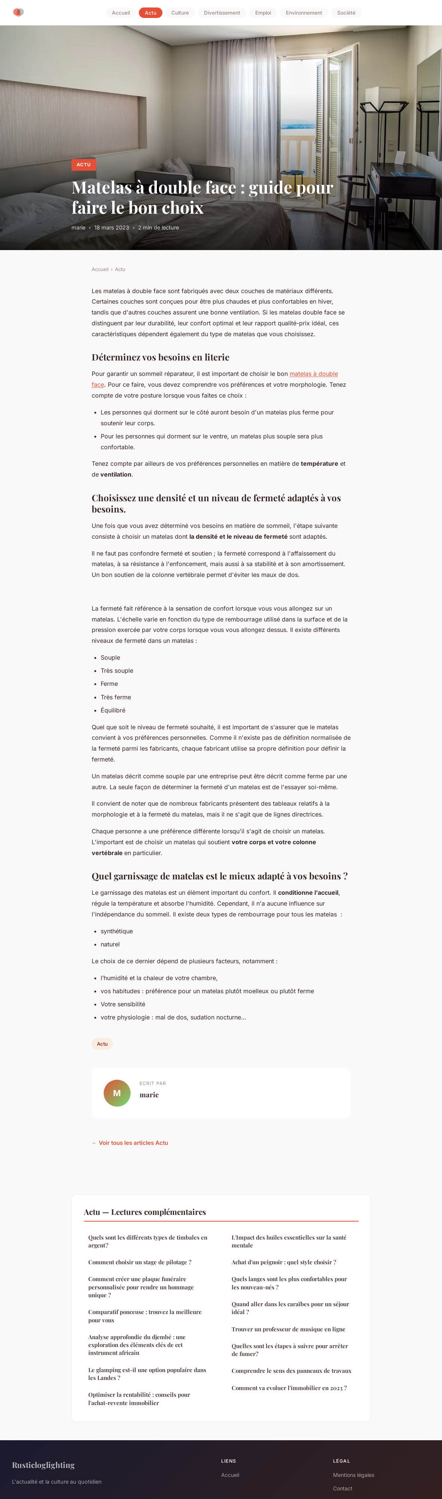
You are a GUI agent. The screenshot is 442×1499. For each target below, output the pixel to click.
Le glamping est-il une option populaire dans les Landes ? (147, 1373)
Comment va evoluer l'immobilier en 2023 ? (289, 1388)
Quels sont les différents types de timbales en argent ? (147, 1241)
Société (346, 13)
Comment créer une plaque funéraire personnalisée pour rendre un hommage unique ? (141, 1287)
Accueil (121, 13)
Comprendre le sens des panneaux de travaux (291, 1370)
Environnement (304, 13)
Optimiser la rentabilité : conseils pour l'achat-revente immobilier (139, 1398)
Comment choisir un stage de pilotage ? (139, 1262)
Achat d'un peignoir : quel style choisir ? (284, 1262)
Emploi (263, 13)
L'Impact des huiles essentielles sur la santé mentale (289, 1241)
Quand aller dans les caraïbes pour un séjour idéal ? (290, 1308)
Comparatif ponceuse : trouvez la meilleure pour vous (145, 1315)
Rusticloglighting (43, 1464)
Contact (343, 1488)
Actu (150, 13)
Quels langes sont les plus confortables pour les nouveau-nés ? (289, 1282)
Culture (180, 13)
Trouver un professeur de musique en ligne (288, 1329)
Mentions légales (353, 1475)
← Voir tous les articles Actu (130, 1142)
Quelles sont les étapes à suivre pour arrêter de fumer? (290, 1349)
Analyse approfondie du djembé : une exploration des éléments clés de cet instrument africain (137, 1345)
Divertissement (222, 13)
